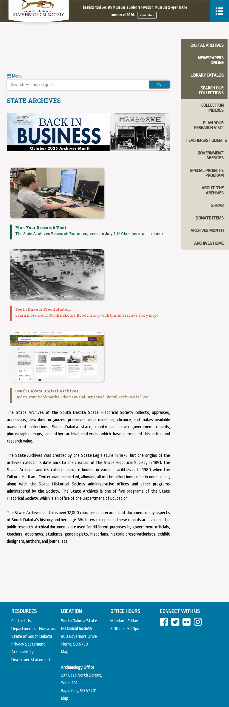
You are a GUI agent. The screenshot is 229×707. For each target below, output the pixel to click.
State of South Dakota (31, 636)
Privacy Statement (28, 644)
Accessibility (22, 652)
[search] (76, 84)
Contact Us (21, 621)
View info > (147, 15)
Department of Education (33, 628)
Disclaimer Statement (31, 659)
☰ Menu (14, 76)
